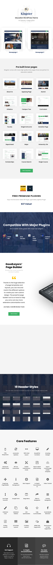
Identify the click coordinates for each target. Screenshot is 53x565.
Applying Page (26, 92)
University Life (43, 144)
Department (10, 144)
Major (26, 144)
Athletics (10, 109)
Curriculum (43, 109)
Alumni (43, 92)
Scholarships (9, 162)
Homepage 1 (13, 52)
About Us (10, 92)
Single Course (43, 162)
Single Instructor (26, 127)
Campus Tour (26, 109)
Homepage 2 (39, 52)
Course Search (26, 162)
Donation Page (43, 127)
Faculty (9, 127)
